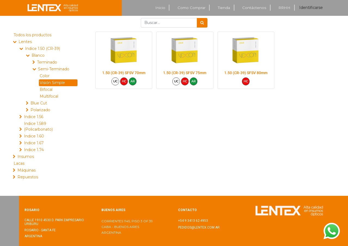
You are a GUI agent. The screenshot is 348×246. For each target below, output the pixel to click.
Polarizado (40, 109)
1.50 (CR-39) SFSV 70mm (123, 73)
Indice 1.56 (33, 116)
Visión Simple (52, 82)
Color (44, 75)
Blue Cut (38, 103)
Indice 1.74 (34, 149)
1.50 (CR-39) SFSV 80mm (246, 73)
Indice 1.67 (34, 142)
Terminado (47, 62)
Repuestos (27, 177)
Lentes (25, 41)
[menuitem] (160, 8)
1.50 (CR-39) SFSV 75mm (184, 73)
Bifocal (46, 89)
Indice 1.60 (34, 136)
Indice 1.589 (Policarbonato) (38, 126)
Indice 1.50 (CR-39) (42, 48)
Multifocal (49, 96)
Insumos (25, 156)
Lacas (19, 163)
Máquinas (26, 170)
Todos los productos (32, 34)
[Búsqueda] (202, 23)
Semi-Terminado (53, 69)
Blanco (38, 55)
